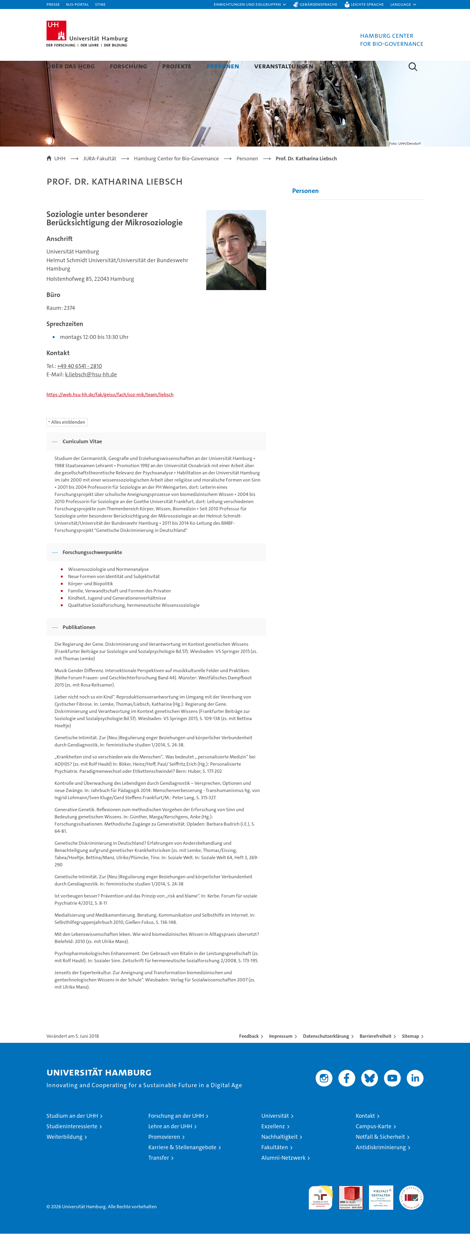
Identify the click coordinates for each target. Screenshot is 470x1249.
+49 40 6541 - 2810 (79, 381)
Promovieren (164, 1152)
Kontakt (342, 66)
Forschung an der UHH (176, 1131)
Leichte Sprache (367, 4)
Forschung (128, 66)
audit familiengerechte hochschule (320, 1210)
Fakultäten (274, 1162)
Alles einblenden (68, 437)
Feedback (249, 1051)
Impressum (281, 1051)
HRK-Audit (379, 1204)
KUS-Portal (77, 4)
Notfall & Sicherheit (380, 1152)
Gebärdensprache (318, 4)
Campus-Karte (373, 1141)
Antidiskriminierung (381, 1162)
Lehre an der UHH (170, 1141)
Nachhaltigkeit (279, 1152)
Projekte (177, 66)
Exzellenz (273, 1141)
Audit (344, 1204)
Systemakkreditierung (411, 1204)
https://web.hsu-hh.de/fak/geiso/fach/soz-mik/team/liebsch (110, 410)
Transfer (158, 1173)
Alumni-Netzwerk (283, 1173)
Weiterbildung (64, 1152)
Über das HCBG (70, 66)
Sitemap (410, 1051)
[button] (250, 4)
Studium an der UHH (72, 1131)
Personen (223, 66)
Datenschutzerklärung (326, 1051)
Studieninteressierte (71, 1141)
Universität (275, 1131)
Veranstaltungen (284, 66)
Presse (53, 4)
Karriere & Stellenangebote (182, 1162)
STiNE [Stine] (100, 4)
